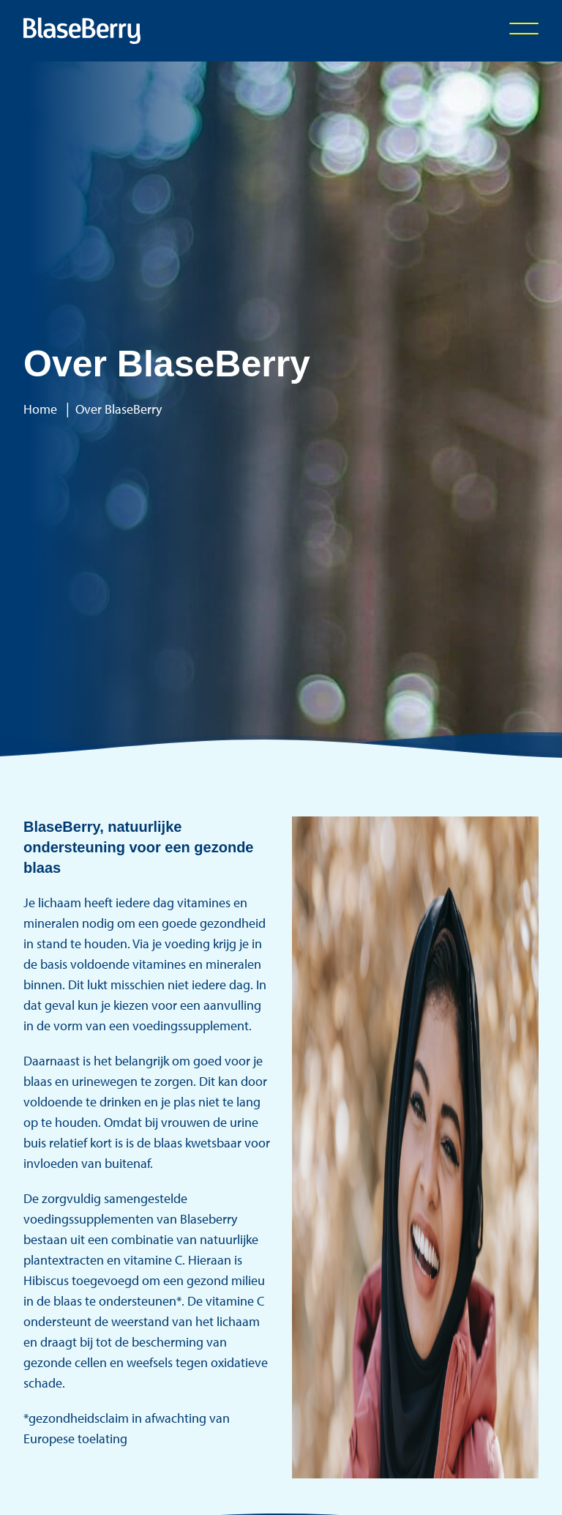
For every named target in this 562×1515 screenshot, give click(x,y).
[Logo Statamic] (81, 31)
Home (40, 409)
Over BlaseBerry (118, 409)
